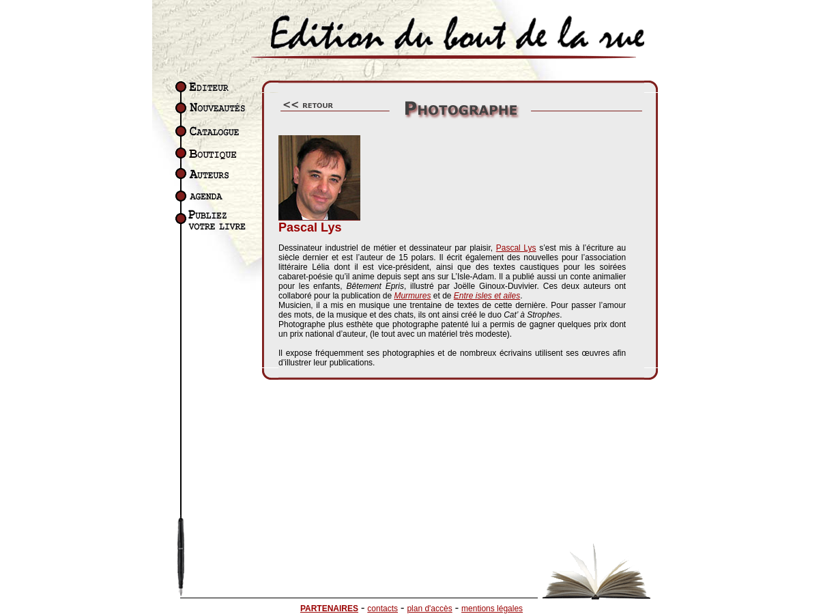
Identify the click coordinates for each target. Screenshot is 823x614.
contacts (382, 608)
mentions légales (492, 608)
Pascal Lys (516, 248)
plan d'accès (429, 608)
